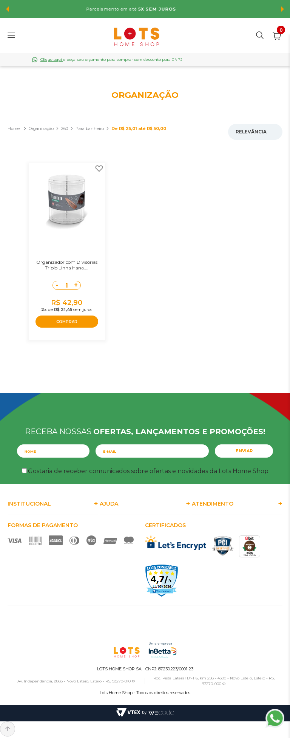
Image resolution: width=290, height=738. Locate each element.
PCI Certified (222, 545)
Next (282, 9)
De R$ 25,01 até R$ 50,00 (138, 128)
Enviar (244, 450)
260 (64, 128)
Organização (41, 128)
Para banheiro (90, 128)
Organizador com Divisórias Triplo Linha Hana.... (66, 265)
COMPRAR (66, 321)
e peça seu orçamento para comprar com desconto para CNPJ (111, 59)
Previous (7, 9)
